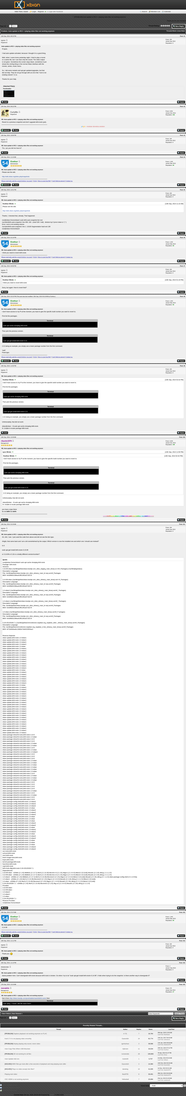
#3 (184, 135)
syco (3, 40)
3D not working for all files (22, 1054)
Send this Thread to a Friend (11, 1087)
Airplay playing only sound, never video (26, 1044)
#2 (184, 106)
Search (144, 11)
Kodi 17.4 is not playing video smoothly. (18, 1038)
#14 (184, 962)
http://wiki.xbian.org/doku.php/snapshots (15, 176)
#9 (184, 366)
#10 (184, 437)
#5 (184, 189)
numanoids (125, 1054)
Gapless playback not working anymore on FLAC (30, 1034)
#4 (184, 157)
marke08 (125, 1059)
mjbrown (125, 1049)
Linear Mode (181, 31)
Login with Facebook (56, 11)
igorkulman (125, 1044)
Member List (155, 11)
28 (139, 1054)
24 (139, 1038)
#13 (184, 940)
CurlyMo (14, 112)
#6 (184, 237)
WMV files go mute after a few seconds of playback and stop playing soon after (39, 1064)
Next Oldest (6, 1013)
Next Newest (16, 1013)
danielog (125, 1069)
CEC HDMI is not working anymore (17, 1079)
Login (34, 11)
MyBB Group (68, 1095)
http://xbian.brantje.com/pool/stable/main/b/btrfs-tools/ (28, 998)
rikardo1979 (167, 1044)
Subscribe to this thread (10, 1090)
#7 (184, 266)
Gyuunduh (125, 1064)
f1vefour (52, 296)
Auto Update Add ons (12, 1059)
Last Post (160, 1034)
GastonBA (125, 1038)
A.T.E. (125, 1034)
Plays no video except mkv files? (23, 1069)
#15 (184, 984)
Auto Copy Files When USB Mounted (17, 1049)
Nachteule (167, 1034)
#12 (184, 912)
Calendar (167, 11)
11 (139, 1049)
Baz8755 (125, 1074)
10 (139, 1069)
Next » (14, 26)
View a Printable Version (10, 1085)
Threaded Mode (171, 31)
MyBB (52, 1095)
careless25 (167, 1080)
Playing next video (11, 1074)
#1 (184, 36)
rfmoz (165, 1054)
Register (41, 11)
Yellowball (125, 1079)
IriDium (166, 1060)
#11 (184, 524)
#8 (184, 296)
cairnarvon (167, 1039)
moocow (5, 967)
